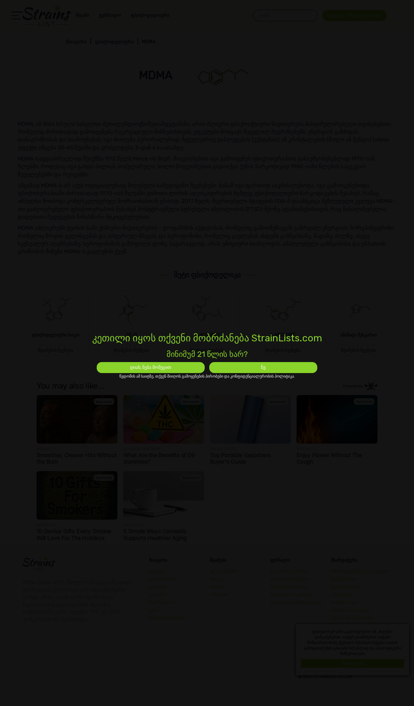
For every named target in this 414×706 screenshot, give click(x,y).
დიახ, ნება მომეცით (150, 367)
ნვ (263, 367)
